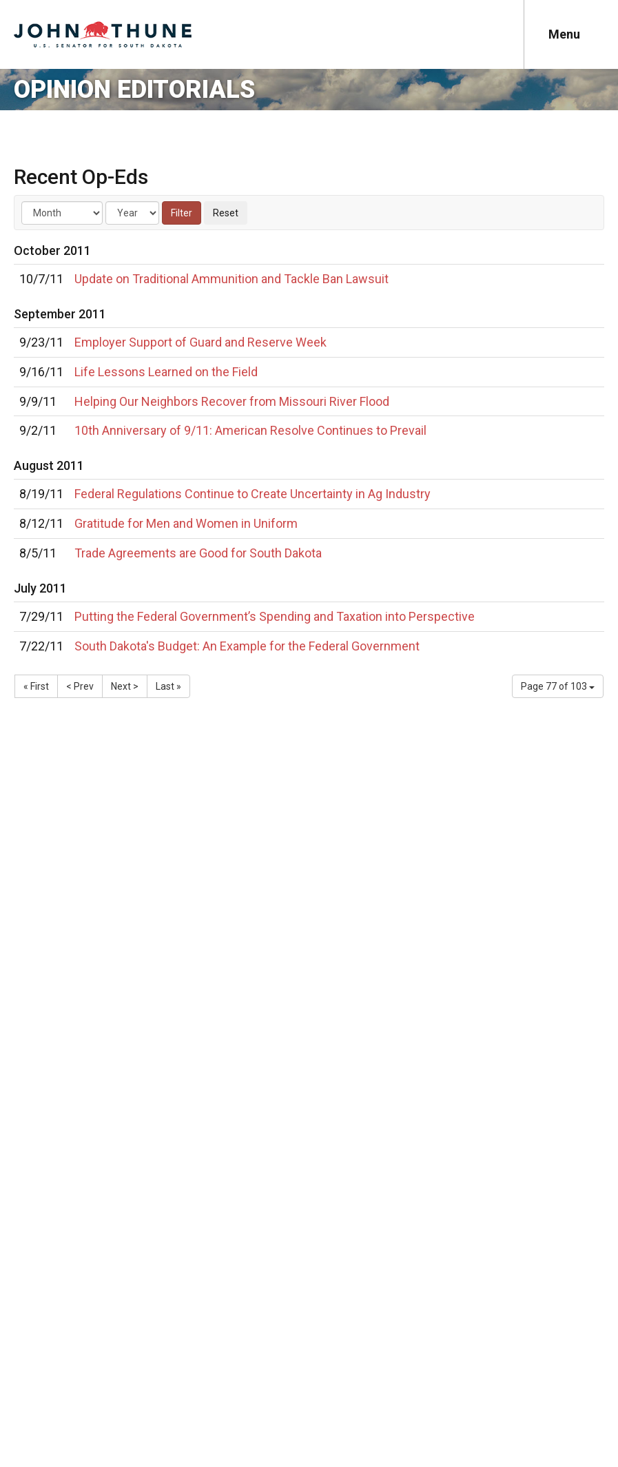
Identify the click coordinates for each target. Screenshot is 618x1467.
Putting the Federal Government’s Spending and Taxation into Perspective (274, 616)
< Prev (80, 686)
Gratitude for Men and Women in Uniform (186, 523)
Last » (168, 686)
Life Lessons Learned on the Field (166, 372)
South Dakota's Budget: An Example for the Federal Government (247, 646)
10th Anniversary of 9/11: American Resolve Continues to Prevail (250, 430)
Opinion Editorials (134, 89)
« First (36, 686)
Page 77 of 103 (558, 686)
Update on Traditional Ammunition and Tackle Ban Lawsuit (231, 278)
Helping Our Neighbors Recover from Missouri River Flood (231, 401)
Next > (124, 686)
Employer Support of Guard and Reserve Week (200, 342)
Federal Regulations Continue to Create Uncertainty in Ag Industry (252, 493)
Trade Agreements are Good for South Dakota (198, 553)
